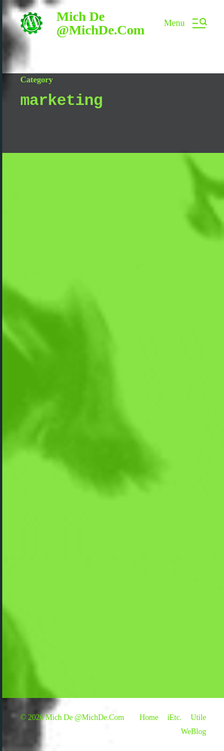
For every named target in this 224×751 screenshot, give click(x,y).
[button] (185, 23)
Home (149, 717)
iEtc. (174, 717)
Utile (198, 717)
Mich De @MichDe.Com (100, 23)
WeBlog (193, 731)
